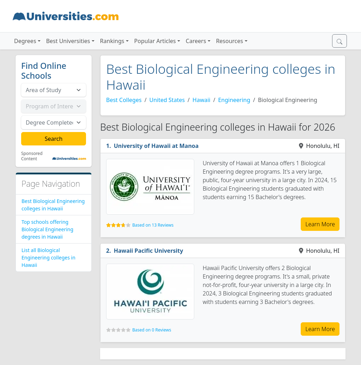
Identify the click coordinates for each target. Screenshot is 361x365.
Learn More (320, 224)
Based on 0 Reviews (151, 330)
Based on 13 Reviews (152, 225)
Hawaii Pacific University (148, 251)
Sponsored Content (32, 156)
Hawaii (201, 100)
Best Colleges (124, 100)
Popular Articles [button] (155, 41)
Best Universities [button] (68, 41)
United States (167, 100)
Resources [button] (229, 41)
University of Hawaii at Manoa (156, 146)
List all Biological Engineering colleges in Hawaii (48, 257)
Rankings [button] (112, 41)
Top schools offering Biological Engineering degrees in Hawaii (47, 229)
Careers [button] (196, 41)
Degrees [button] (25, 41)
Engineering (234, 100)
